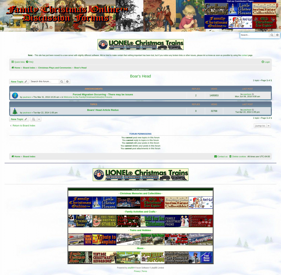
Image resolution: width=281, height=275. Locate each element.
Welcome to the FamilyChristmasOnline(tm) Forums (88, 97)
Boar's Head (140, 76)
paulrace (27, 97)
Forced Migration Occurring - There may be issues (103, 94)
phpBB (131, 268)
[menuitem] (29, 62)
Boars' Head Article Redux (103, 110)
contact (244, 55)
